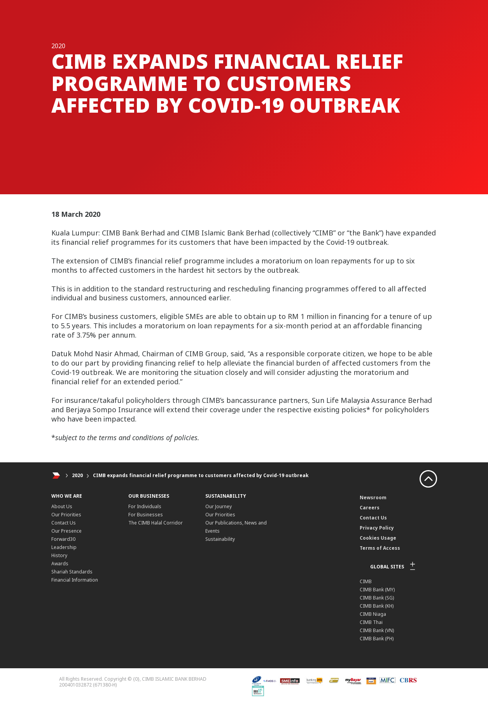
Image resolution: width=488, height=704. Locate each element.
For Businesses (145, 514)
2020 (77, 475)
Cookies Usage (378, 538)
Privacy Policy (377, 528)
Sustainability (220, 539)
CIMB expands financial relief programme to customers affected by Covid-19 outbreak (201, 475)
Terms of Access (380, 548)
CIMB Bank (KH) (377, 606)
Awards (59, 563)
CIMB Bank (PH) (377, 638)
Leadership (64, 547)
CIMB (366, 581)
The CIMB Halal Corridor (155, 522)
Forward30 (63, 539)
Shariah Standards (72, 571)
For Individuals (144, 506)
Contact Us (63, 522)
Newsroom (373, 497)
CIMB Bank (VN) (377, 630)
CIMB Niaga (373, 614)
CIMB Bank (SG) (377, 597)
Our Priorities (66, 514)
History (59, 555)
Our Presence (66, 531)
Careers (370, 507)
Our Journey (218, 506)
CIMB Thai (371, 622)
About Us (61, 506)
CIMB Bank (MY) (377, 589)
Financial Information (74, 580)
